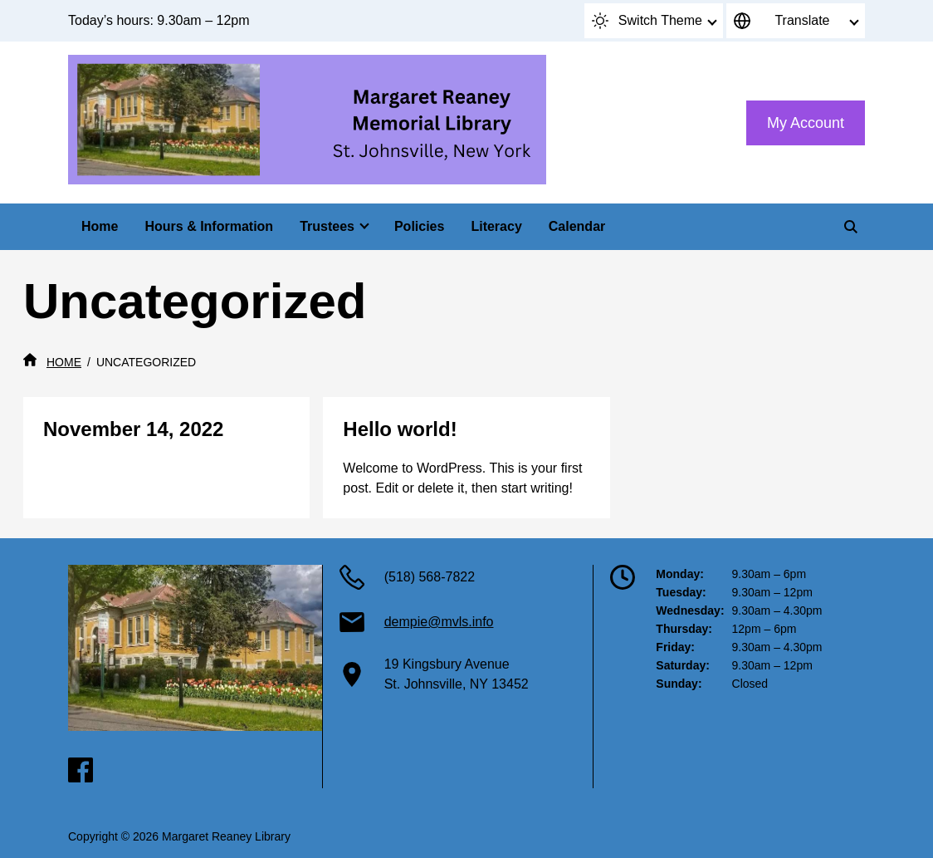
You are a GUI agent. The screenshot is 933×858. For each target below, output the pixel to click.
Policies (419, 226)
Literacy (496, 226)
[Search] (851, 227)
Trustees (327, 226)
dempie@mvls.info (439, 622)
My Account (805, 123)
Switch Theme (647, 20)
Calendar (577, 226)
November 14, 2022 (133, 429)
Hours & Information (208, 226)
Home (99, 226)
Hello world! (400, 429)
